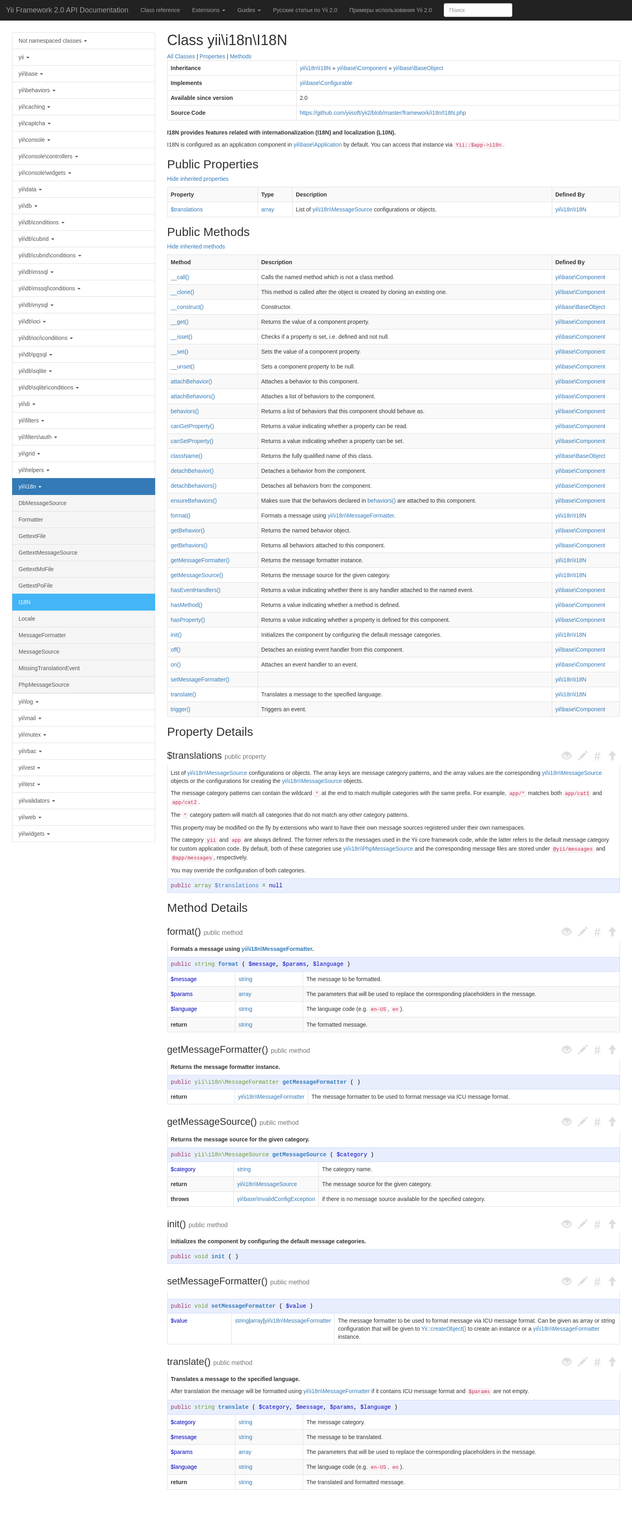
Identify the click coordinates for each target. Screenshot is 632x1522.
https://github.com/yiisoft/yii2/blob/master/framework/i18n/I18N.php (383, 113)
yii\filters (31, 420)
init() (176, 635)
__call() (180, 277)
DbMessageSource (43, 503)
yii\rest (29, 767)
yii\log (29, 701)
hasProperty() (188, 620)
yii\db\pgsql (35, 354)
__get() (180, 322)
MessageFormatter (42, 635)
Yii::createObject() (443, 1328)
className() (187, 456)
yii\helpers (34, 470)
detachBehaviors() (194, 485)
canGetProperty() (192, 426)
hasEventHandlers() (196, 590)
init (218, 1256)
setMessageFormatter (243, 1306)
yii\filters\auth (38, 437)
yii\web (30, 817)
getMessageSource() (197, 575)
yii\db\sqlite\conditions (49, 387)
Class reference (160, 10)
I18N (25, 602)
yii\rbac (30, 751)
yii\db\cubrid (36, 239)
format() (181, 515)
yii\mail (30, 718)
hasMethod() (187, 605)
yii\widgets (34, 833)
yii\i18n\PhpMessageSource (378, 848)
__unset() (183, 366)
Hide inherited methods (196, 246)
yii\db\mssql (36, 272)
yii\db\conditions (41, 222)
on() (176, 664)
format (228, 964)
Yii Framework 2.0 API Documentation (67, 10)
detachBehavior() (192, 471)
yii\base (31, 73)
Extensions (208, 10)
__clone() (182, 292)
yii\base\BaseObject (418, 68)
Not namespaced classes (53, 40)
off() (176, 649)
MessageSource (39, 651)
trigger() (181, 709)
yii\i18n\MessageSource (342, 209)
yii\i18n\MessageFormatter (361, 515)
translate (233, 1407)
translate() (183, 694)
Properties (212, 56)
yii (24, 57)
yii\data (30, 189)
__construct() (187, 307)
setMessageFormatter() (200, 679)
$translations (187, 209)
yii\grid (29, 453)
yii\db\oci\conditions (46, 338)
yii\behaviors (37, 90)
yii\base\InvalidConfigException (276, 1199)
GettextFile (32, 536)
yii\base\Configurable (326, 83)
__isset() (182, 336)
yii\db (28, 206)
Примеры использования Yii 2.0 (390, 10)
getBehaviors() (189, 545)
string (204, 964)
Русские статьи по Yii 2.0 (305, 10)
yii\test (29, 784)
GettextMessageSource (48, 552)
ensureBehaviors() (194, 500)
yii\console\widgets (45, 173)
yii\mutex (32, 734)
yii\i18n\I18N (315, 68)
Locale (27, 618)
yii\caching (34, 107)
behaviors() (185, 411)
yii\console (34, 140)
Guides (249, 10)
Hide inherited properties (198, 179)
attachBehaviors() (193, 396)
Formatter (31, 519)
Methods (241, 56)
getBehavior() (188, 530)
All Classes (181, 56)
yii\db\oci (32, 321)
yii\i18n (30, 486)
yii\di (27, 404)
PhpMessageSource (44, 684)
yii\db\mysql (36, 305)
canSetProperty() (192, 441)
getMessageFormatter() (200, 560)
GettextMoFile (36, 569)
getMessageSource (299, 1154)
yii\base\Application (317, 144)
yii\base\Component (362, 68)
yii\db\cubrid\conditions (50, 255)
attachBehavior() (191, 381)
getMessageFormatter (315, 1082)
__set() (180, 351)
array (267, 209)
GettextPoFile (36, 585)
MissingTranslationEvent (49, 668)
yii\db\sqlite (35, 371)
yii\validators (37, 800)
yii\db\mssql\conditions (50, 288)
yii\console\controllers (48, 156)
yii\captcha (35, 123)
